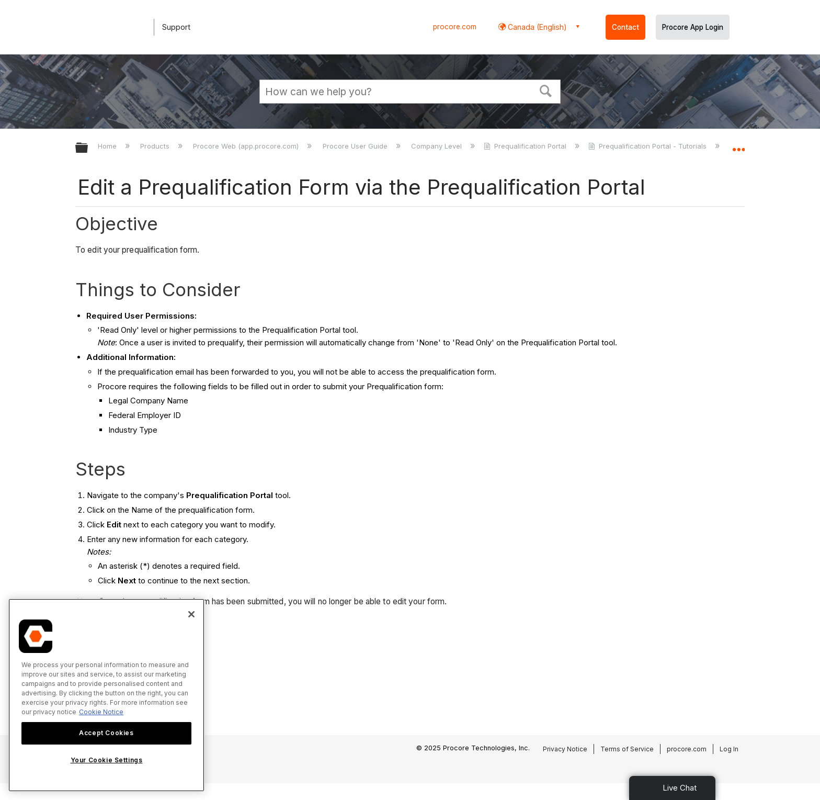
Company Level (437, 146)
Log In (729, 749)
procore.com (454, 26)
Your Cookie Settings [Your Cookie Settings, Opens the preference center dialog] (107, 760)
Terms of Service (627, 749)
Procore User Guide (356, 146)
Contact (625, 27)
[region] (106, 695)
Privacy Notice (565, 749)
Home (108, 146)
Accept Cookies (106, 733)
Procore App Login (692, 27)
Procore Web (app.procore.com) (247, 146)
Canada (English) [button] (536, 26)
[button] (546, 90)
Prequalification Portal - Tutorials (648, 146)
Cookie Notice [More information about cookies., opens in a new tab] (101, 712)
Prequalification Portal (526, 146)
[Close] (191, 614)
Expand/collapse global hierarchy (88, 148)
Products (156, 146)
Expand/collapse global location (738, 145)
